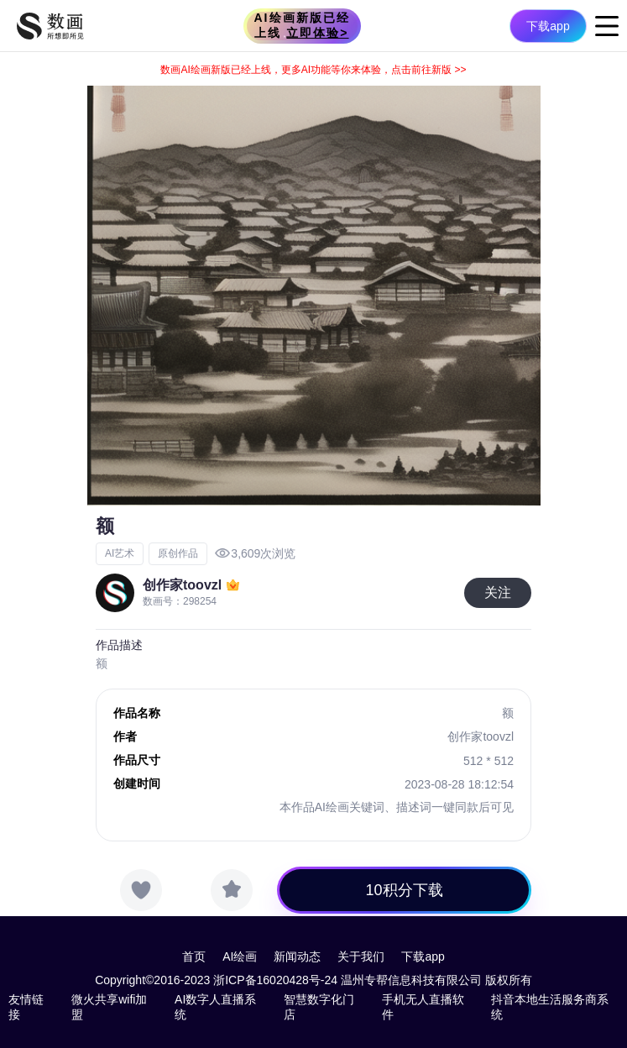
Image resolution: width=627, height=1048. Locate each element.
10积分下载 (404, 890)
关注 (497, 592)
